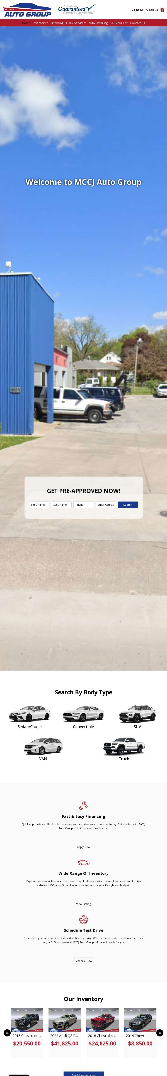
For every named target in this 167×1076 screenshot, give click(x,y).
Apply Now (83, 847)
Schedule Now (83, 961)
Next (159, 1032)
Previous (7, 1032)
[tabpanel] (27, 1033)
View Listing (83, 904)
